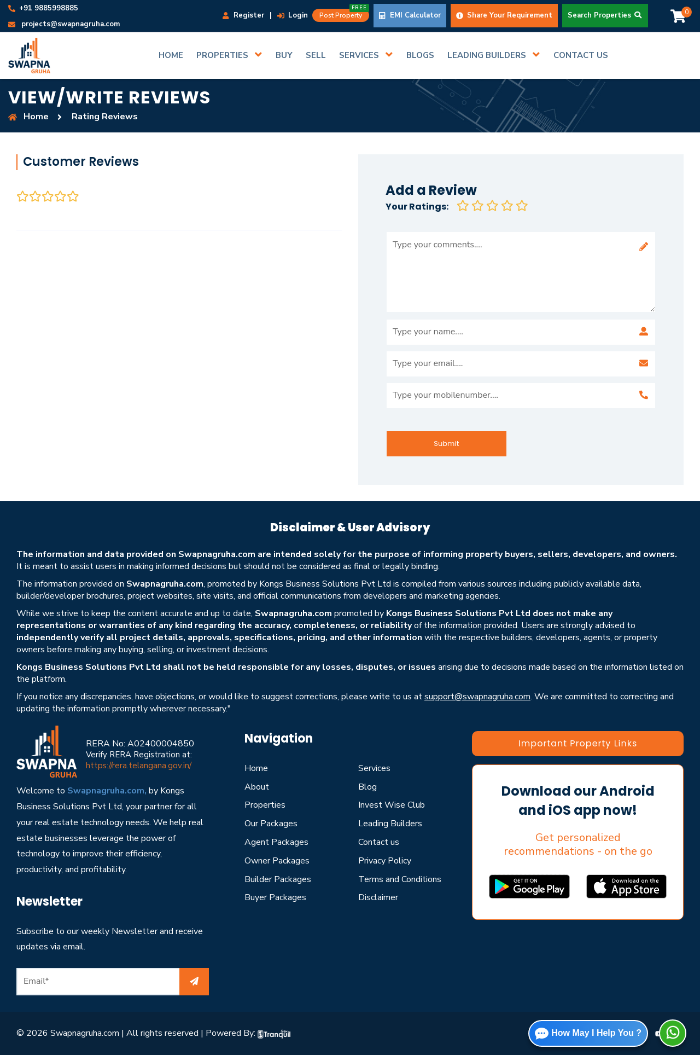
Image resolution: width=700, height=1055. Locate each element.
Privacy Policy (384, 861)
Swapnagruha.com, (107, 791)
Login (292, 15)
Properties (264, 805)
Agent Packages (276, 842)
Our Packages (271, 824)
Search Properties (605, 15)
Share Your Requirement (504, 15)
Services (374, 768)
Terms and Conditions (399, 879)
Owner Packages (277, 861)
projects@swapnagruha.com (64, 24)
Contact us (378, 842)
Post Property (344, 14)
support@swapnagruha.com (477, 697)
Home (256, 768)
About (256, 787)
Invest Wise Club (391, 805)
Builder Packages (277, 879)
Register (243, 15)
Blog (367, 787)
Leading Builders (390, 824)
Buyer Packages (275, 897)
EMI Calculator (410, 15)
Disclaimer (378, 897)
